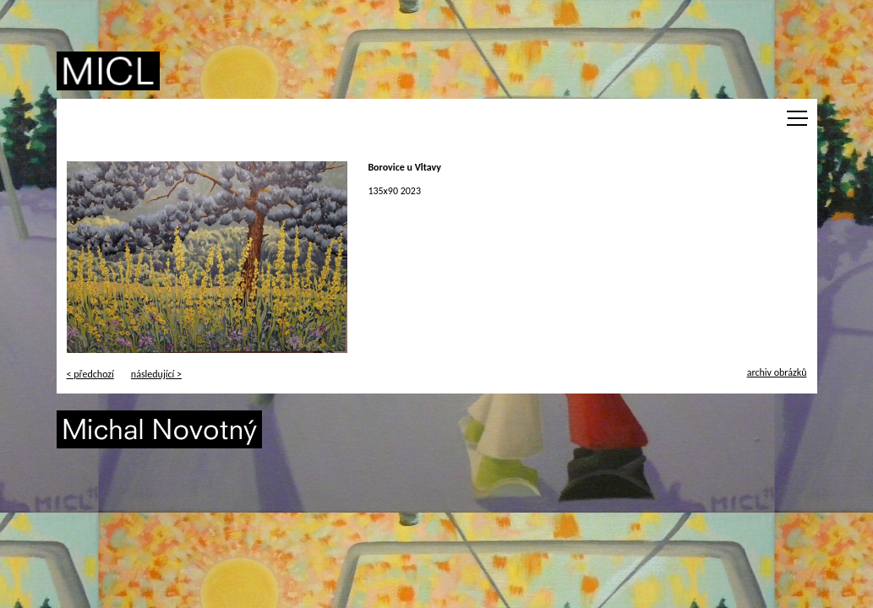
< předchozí (90, 374)
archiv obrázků (777, 372)
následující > (156, 374)
